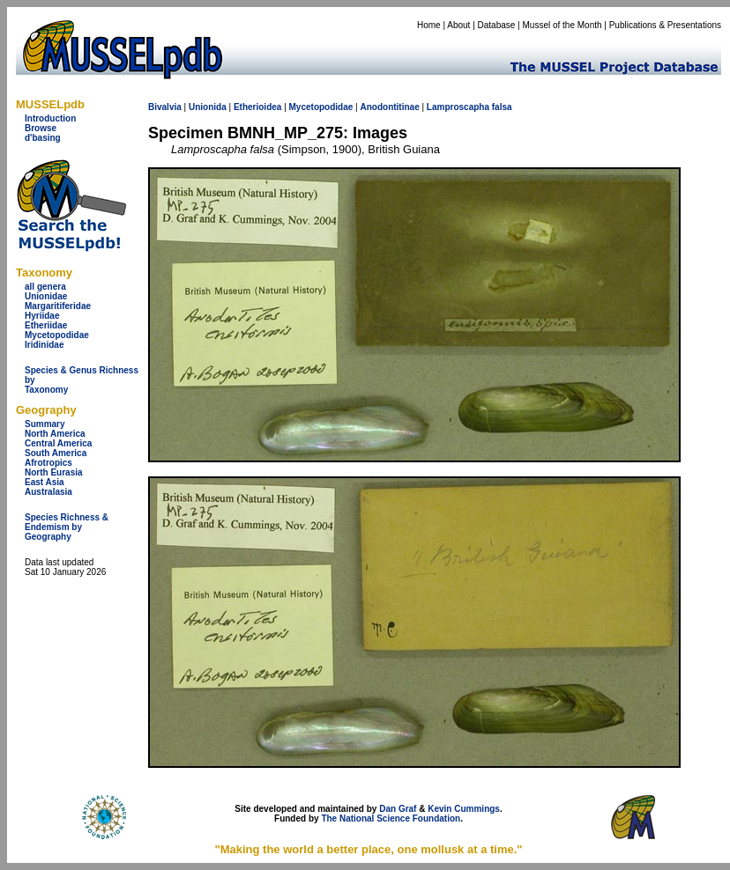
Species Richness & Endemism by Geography (66, 527)
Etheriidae (46, 325)
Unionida (208, 107)
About (458, 25)
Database (497, 25)
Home (429, 25)
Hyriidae (42, 316)
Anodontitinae (389, 107)
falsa (502, 107)
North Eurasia (54, 472)
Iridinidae (44, 345)
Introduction (50, 118)
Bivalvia (165, 107)
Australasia (48, 492)
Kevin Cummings (464, 809)
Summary (45, 424)
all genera (45, 286)
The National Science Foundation (390, 818)
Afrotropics (48, 463)
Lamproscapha (458, 107)
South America (55, 453)
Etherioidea (257, 107)
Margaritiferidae (58, 306)
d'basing (43, 138)
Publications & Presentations (665, 25)
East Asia (44, 482)
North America (55, 434)
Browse (40, 128)
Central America (58, 443)
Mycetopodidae (57, 335)
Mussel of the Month (562, 25)
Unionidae (46, 296)
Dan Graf (397, 809)
